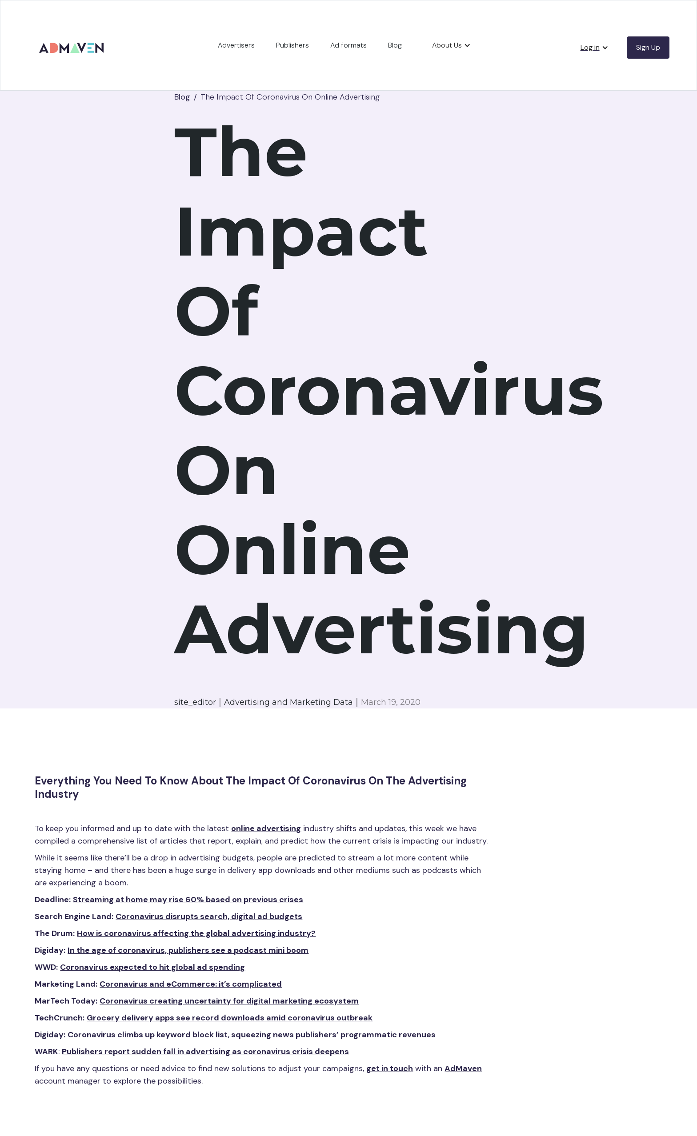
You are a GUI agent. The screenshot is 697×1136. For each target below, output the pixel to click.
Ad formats (348, 45)
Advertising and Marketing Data (288, 702)
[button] (451, 45)
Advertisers (236, 45)
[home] (73, 41)
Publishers (292, 45)
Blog (395, 45)
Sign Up (648, 47)
